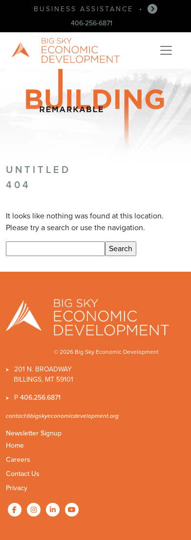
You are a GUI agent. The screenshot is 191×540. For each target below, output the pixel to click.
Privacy (16, 488)
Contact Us (23, 474)
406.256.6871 (40, 397)
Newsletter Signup (34, 433)
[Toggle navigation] (166, 50)
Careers (18, 459)
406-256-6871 (91, 23)
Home (15, 445)
